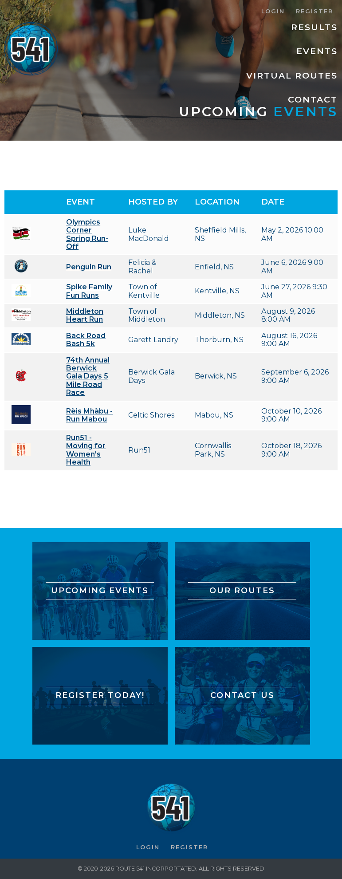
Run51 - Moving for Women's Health (86, 450)
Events (317, 51)
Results (314, 27)
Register (314, 11)
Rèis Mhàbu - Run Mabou (89, 415)
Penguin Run (88, 267)
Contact (313, 99)
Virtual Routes (292, 75)
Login (273, 11)
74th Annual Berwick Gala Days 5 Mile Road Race (88, 376)
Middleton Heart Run (84, 315)
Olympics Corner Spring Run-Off (87, 234)
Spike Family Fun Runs (89, 291)
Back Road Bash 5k (86, 339)
